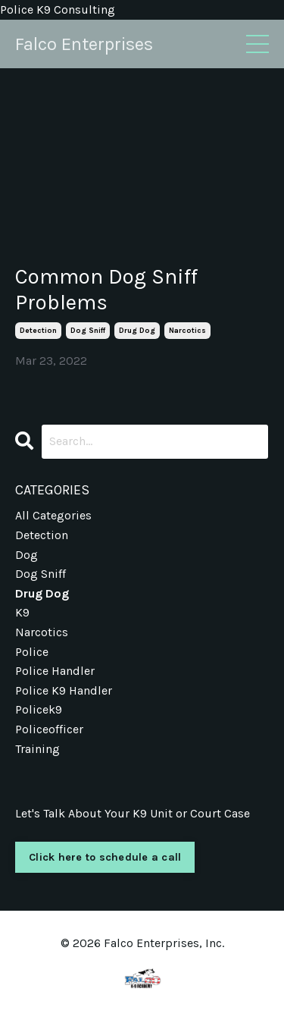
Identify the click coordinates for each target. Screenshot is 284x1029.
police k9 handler (63, 690)
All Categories (53, 515)
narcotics (187, 330)
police (31, 652)
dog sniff (87, 330)
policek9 (38, 709)
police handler (55, 671)
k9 (22, 612)
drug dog (137, 330)
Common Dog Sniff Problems (106, 289)
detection (38, 330)
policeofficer (49, 729)
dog (26, 554)
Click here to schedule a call (105, 857)
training (37, 749)
